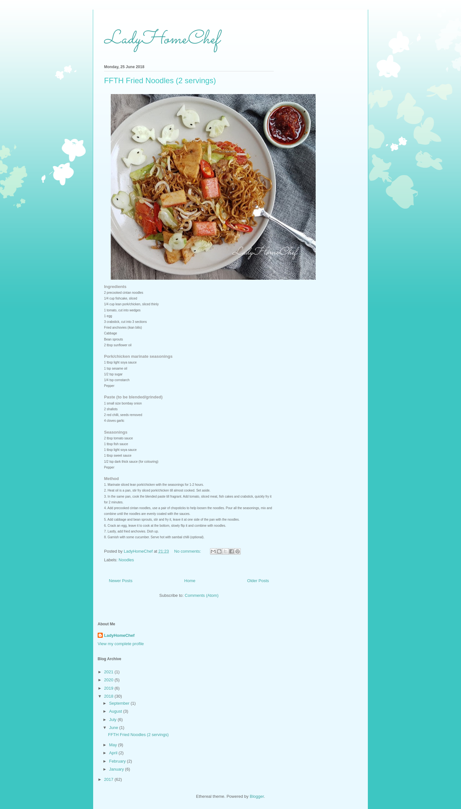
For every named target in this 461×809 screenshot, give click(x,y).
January (117, 769)
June (114, 727)
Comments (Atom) (201, 595)
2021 (109, 671)
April (114, 752)
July (113, 719)
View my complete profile (121, 643)
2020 (109, 679)
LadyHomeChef (161, 39)
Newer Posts (121, 580)
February (118, 761)
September (120, 703)
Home (190, 580)
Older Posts (258, 580)
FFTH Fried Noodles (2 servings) (160, 80)
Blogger (257, 796)
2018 (109, 696)
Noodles (126, 559)
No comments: (188, 551)
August (116, 711)
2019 (109, 688)
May (113, 744)
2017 (109, 779)
